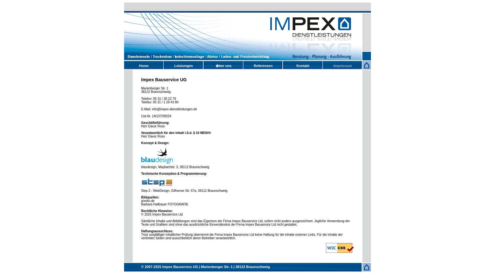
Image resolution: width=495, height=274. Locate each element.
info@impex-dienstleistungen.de (174, 109)
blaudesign (148, 167)
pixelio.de (147, 201)
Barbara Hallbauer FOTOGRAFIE (164, 204)
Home (144, 66)
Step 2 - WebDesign (155, 190)
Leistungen (183, 66)
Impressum (342, 66)
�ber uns (224, 66)
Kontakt (303, 66)
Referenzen (263, 66)
